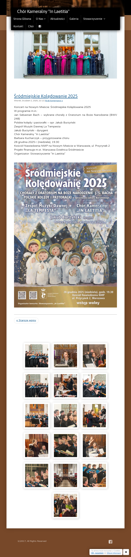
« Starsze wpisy (26, 320)
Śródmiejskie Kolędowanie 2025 (46, 96)
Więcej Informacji (114, 553)
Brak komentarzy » (54, 100)
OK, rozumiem (97, 553)
